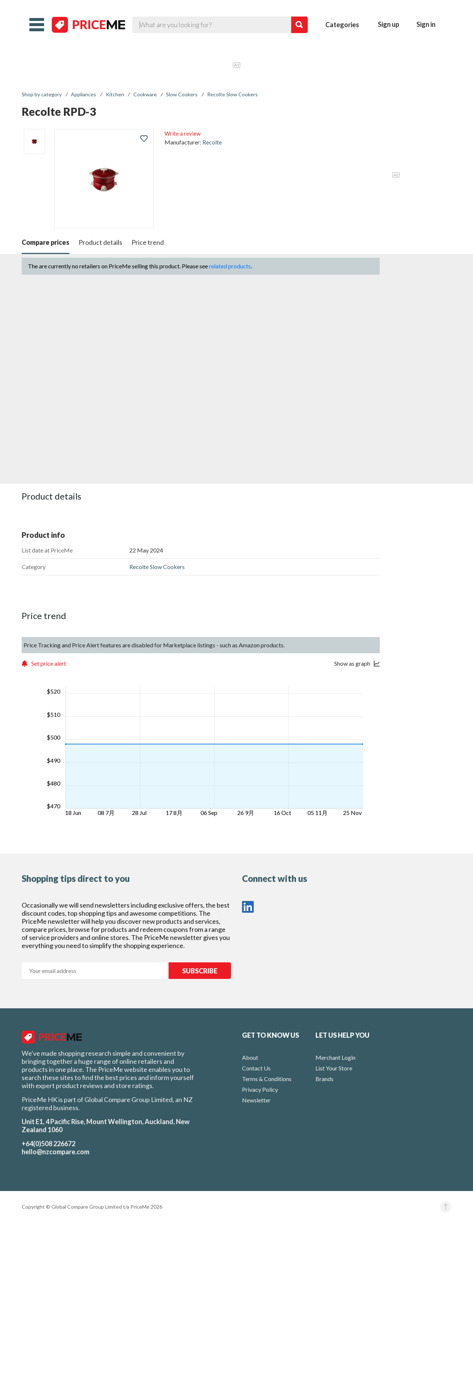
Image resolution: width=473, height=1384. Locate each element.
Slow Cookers (182, 94)
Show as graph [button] (352, 663)
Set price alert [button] (48, 663)
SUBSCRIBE (199, 971)
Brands (324, 1078)
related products (230, 265)
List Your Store (333, 1068)
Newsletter (256, 1100)
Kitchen (115, 94)
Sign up (388, 24)
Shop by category (42, 94)
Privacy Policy (260, 1089)
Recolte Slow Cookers (232, 94)
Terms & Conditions (267, 1078)
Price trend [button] (147, 242)
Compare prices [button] (45, 242)
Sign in (426, 24)
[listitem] (34, 141)
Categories (342, 25)
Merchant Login (335, 1057)
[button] (36, 24)
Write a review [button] (183, 133)
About (250, 1057)
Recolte (212, 142)
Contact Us (256, 1068)
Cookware (145, 94)
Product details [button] (100, 242)
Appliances (83, 94)
